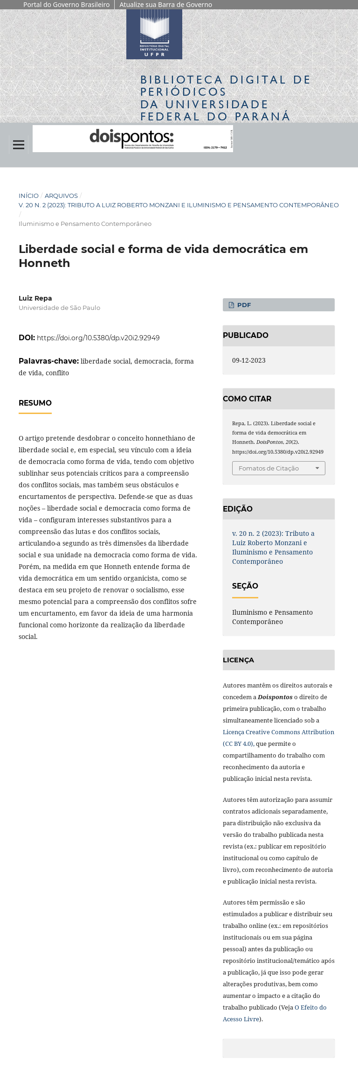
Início (29, 195)
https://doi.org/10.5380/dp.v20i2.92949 (98, 338)
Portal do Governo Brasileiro (66, 4)
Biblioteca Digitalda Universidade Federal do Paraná (226, 98)
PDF (243, 305)
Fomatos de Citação (269, 468)
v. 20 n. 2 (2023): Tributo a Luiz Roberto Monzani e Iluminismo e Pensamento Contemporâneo (179, 205)
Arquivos (61, 195)
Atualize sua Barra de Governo (165, 4)
